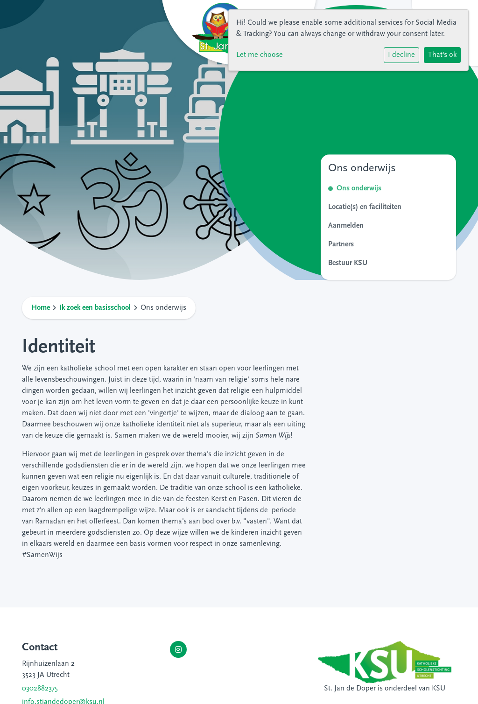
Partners (341, 244)
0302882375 (40, 688)
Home (40, 308)
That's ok (442, 55)
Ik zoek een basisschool (95, 308)
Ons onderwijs (359, 188)
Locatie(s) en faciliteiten (364, 207)
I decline (401, 55)
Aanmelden (346, 226)
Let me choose (259, 55)
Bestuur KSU (347, 263)
